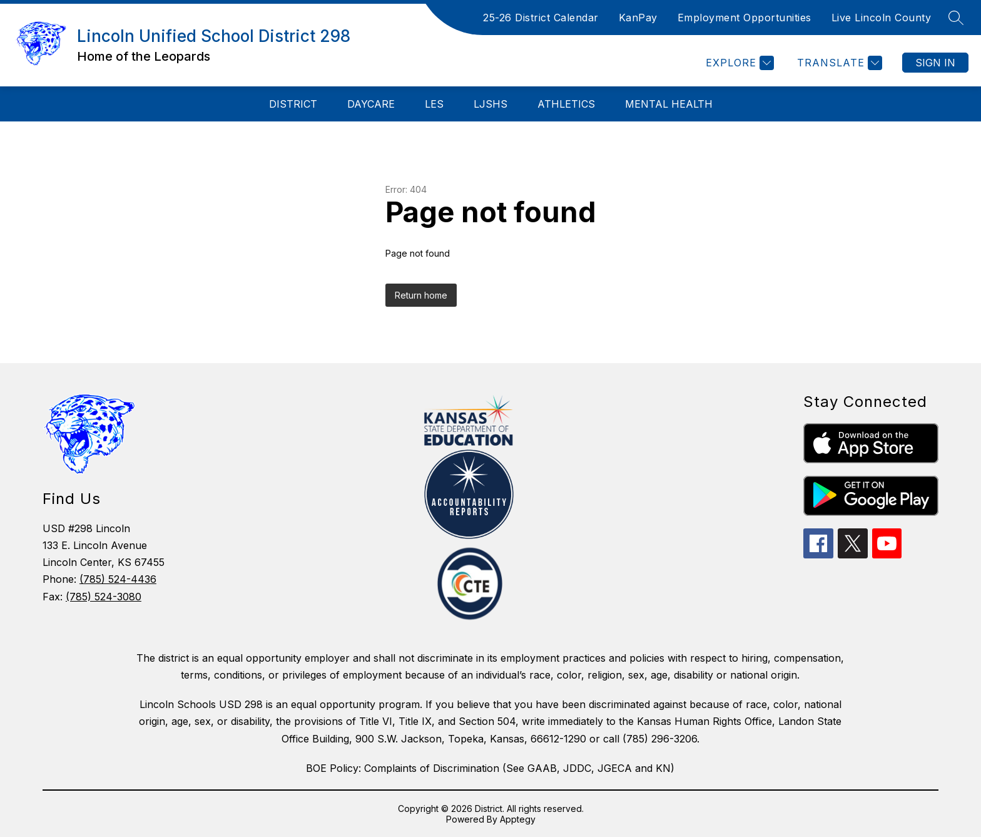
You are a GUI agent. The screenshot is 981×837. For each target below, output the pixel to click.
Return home (421, 295)
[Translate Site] (838, 63)
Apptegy (518, 819)
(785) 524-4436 (117, 579)
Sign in (935, 62)
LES (434, 104)
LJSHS (490, 104)
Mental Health (669, 104)
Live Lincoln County (881, 17)
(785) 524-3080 (103, 596)
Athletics (566, 104)
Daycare (371, 104)
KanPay (638, 17)
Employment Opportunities (744, 17)
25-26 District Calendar (541, 17)
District (293, 104)
